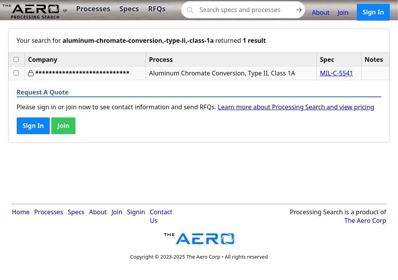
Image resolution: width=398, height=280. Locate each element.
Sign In (373, 12)
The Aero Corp (365, 220)
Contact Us (161, 216)
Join (343, 12)
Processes (93, 8)
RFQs (157, 8)
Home (21, 212)
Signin (136, 212)
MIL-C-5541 (336, 73)
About (320, 12)
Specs (129, 8)
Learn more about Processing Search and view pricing (296, 107)
